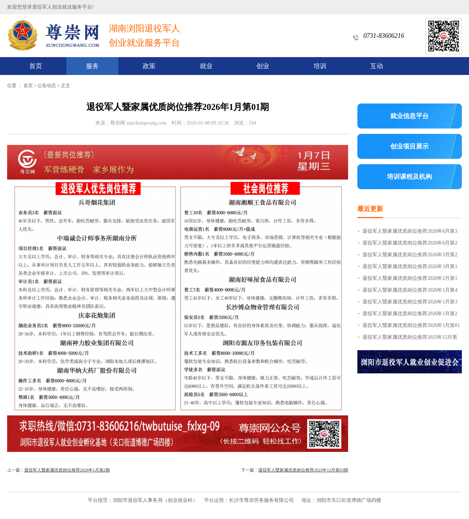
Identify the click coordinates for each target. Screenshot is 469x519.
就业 (206, 66)
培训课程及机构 (409, 176)
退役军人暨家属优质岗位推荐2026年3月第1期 (409, 268)
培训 (319, 66)
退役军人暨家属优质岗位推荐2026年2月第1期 (409, 280)
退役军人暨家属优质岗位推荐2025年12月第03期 (303, 470)
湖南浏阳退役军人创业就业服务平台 (144, 35)
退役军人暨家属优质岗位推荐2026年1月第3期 (409, 303)
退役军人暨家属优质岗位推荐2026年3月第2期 (409, 256)
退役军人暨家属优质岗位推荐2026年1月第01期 (411, 327)
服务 (92, 66)
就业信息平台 (409, 116)
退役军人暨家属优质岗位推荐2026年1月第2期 (67, 470)
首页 (35, 66)
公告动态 (46, 85)
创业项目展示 (409, 146)
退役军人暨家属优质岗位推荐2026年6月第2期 (409, 244)
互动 (376, 66)
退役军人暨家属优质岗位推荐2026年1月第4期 (409, 291)
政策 (149, 66)
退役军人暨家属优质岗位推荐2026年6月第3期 (409, 232)
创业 (262, 66)
